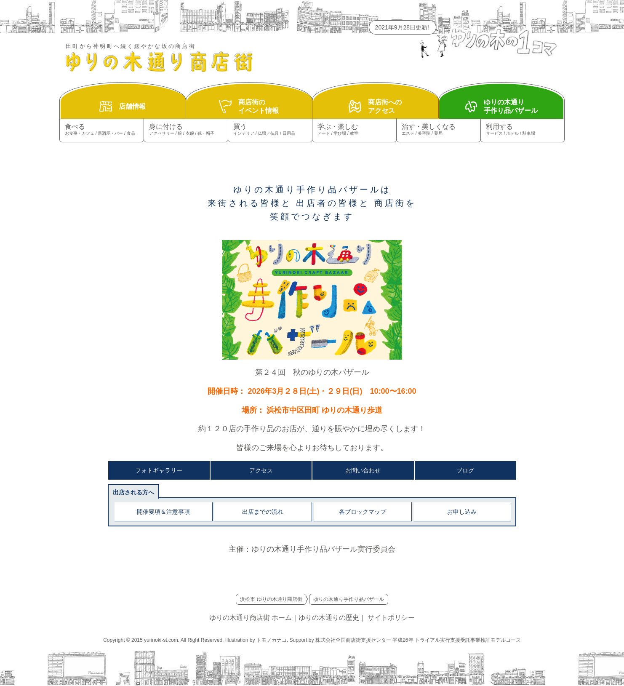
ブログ (465, 470)
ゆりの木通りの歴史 (329, 617)
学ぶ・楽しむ (354, 130)
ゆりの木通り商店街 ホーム (250, 617)
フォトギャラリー (158, 470)
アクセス (261, 470)
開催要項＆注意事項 (163, 511)
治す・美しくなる (438, 130)
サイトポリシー (391, 617)
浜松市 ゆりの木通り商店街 (271, 599)
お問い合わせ (363, 470)
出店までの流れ (262, 511)
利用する (522, 130)
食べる (102, 130)
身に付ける (186, 130)
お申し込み (462, 511)
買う (270, 130)
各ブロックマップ (362, 511)
